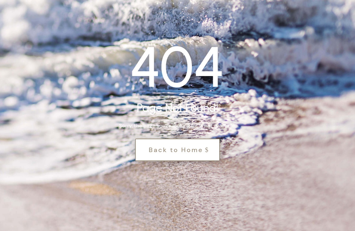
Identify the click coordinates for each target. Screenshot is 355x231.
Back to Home (176, 150)
